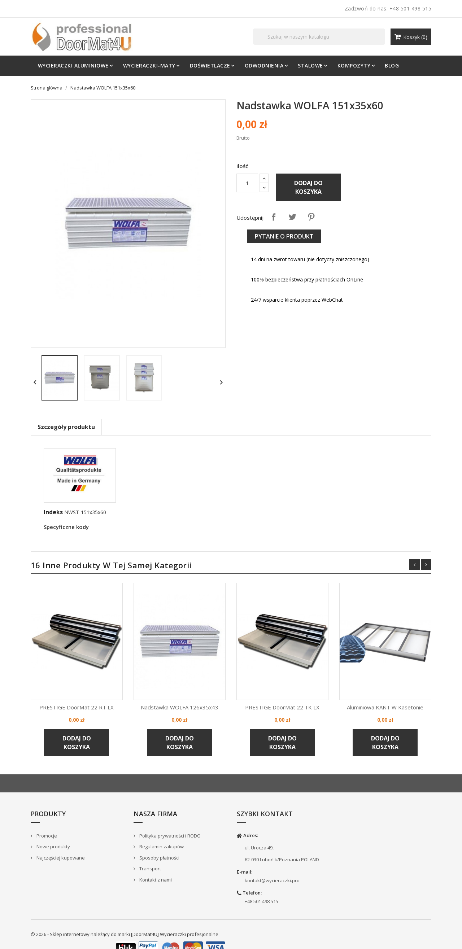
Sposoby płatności (158, 857)
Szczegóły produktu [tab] (66, 427)
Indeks (53, 512)
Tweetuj (292, 217)
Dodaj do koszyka (308, 187)
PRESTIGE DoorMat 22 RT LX (77, 707)
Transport (149, 869)
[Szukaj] (319, 37)
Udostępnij (273, 217)
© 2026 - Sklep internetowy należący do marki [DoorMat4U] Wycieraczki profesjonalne (124, 934)
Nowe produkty (52, 846)
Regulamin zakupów (161, 846)
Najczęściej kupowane (60, 857)
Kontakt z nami (155, 879)
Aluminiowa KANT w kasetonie (385, 707)
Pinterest (311, 217)
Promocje (46, 835)
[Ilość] (247, 183)
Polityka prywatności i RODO (169, 835)
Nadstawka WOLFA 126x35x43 (179, 707)
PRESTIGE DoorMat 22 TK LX (282, 707)
